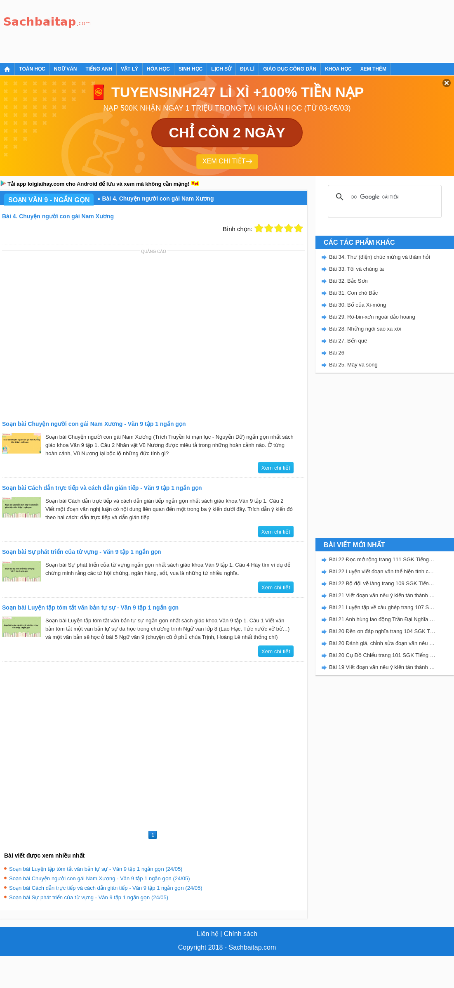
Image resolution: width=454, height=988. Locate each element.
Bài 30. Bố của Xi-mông (357, 305)
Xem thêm (373, 69)
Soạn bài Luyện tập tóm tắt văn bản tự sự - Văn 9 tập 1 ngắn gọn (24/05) (95, 869)
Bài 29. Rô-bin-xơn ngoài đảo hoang (372, 317)
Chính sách (240, 933)
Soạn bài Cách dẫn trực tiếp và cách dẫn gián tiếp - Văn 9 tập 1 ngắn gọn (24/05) (105, 888)
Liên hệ (208, 933)
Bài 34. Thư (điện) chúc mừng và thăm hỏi (379, 257)
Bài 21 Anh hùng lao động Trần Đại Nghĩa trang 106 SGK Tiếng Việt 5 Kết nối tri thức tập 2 (382, 619)
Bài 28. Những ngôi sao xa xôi (365, 329)
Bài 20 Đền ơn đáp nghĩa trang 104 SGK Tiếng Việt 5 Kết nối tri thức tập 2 (382, 631)
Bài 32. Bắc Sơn (348, 281)
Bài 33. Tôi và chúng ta (356, 269)
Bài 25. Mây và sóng (353, 365)
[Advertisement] (125, 30)
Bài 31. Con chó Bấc (353, 293)
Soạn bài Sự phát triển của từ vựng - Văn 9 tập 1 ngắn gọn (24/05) (88, 897)
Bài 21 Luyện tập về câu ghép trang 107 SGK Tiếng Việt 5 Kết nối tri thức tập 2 (382, 607)
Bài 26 (336, 353)
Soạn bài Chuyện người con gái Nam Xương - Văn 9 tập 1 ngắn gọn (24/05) (99, 878)
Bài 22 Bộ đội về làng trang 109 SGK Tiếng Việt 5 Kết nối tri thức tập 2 (382, 583)
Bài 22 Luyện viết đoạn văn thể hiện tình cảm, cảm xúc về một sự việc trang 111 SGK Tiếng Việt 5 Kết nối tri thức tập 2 (382, 571)
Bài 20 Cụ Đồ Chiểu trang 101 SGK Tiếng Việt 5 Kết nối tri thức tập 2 (382, 655)
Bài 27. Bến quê (348, 341)
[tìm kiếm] (383, 197)
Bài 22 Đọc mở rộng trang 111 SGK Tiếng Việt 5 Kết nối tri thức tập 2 (382, 559)
